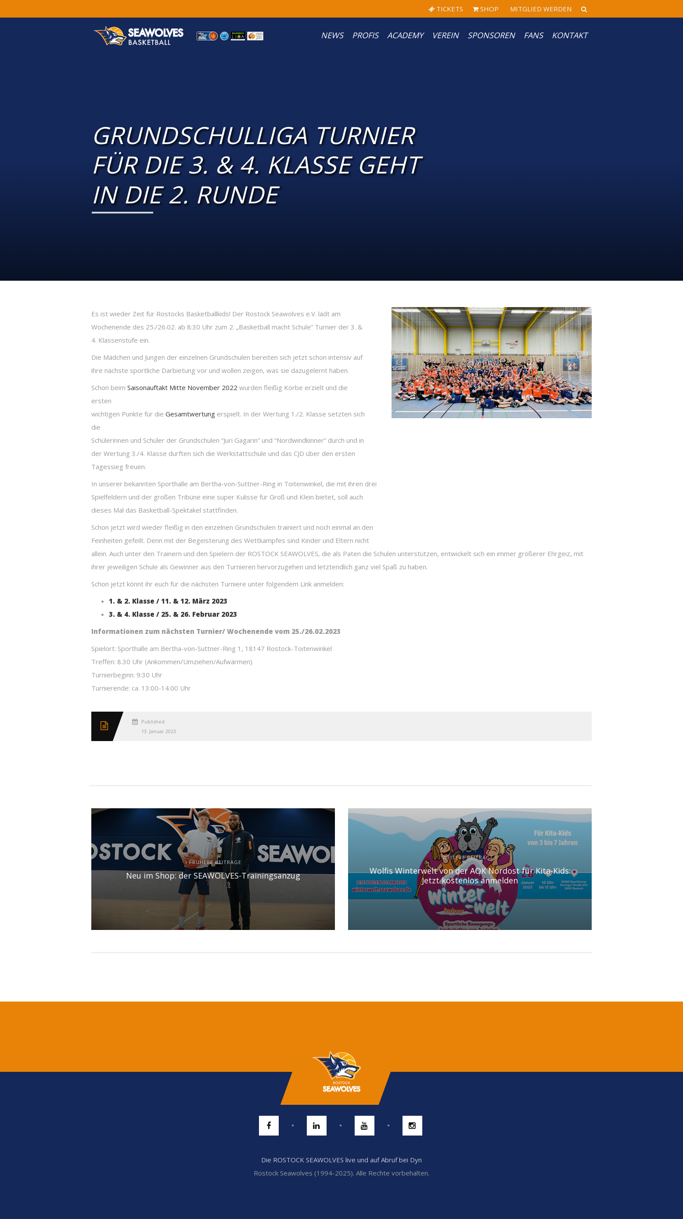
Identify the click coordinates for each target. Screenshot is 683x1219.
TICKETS (445, 8)
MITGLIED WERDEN (540, 8)
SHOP (486, 8)
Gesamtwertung (190, 413)
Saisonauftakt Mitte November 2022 (182, 387)
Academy (405, 35)
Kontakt (569, 35)
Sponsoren (491, 35)
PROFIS (365, 35)
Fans (533, 35)
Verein (445, 35)
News (332, 35)
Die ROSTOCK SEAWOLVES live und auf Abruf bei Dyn (341, 1159)
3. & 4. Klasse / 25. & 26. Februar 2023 (173, 614)
